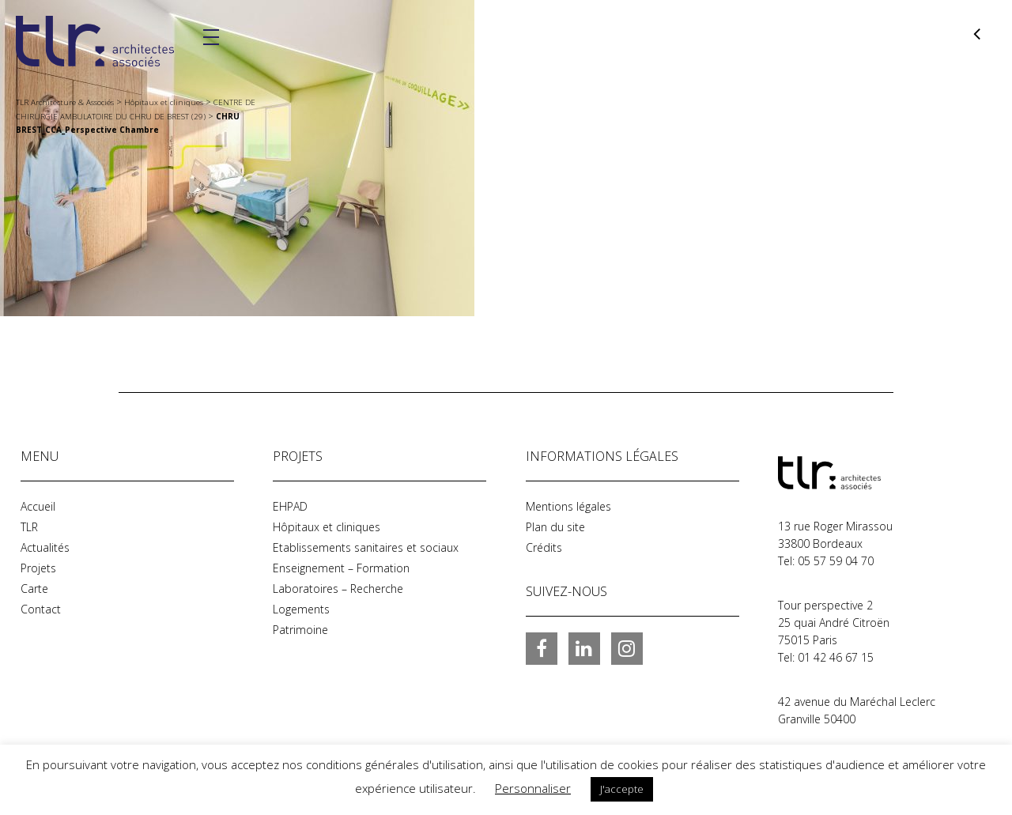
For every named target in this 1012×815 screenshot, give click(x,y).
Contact (41, 609)
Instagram (627, 648)
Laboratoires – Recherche (338, 588)
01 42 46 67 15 (836, 657)
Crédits (544, 547)
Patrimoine (300, 629)
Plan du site (555, 526)
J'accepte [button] (622, 789)
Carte (34, 588)
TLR (29, 526)
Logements (301, 609)
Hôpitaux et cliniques (326, 526)
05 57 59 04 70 (836, 560)
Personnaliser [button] (533, 788)
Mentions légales (568, 506)
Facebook (541, 648)
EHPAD (290, 506)
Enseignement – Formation (341, 567)
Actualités (45, 547)
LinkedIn (584, 648)
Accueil (38, 506)
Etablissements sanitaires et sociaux (366, 547)
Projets (38, 567)
